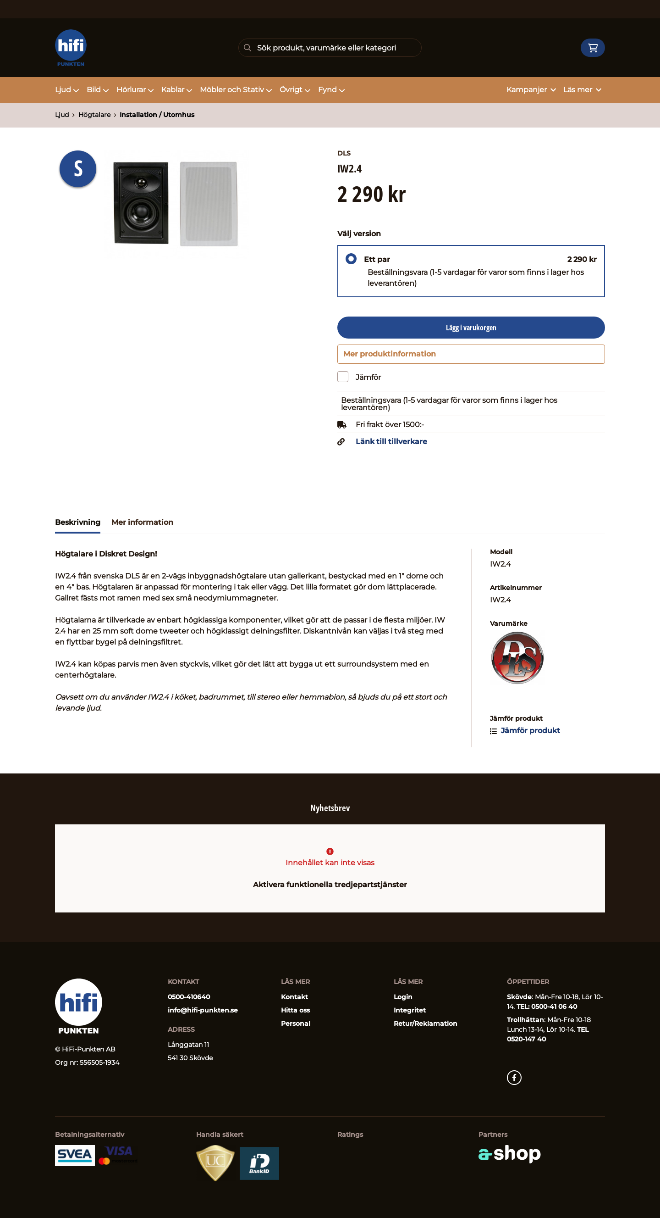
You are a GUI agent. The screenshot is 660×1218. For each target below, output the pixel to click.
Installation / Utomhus (157, 115)
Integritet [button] (410, 1010)
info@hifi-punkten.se (203, 1010)
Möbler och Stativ (236, 89)
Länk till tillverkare (391, 446)
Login (403, 997)
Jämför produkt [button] (525, 734)
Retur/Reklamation (425, 1023)
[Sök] (330, 48)
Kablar (176, 89)
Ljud (67, 89)
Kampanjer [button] (531, 89)
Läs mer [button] (582, 89)
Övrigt (295, 89)
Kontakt (294, 997)
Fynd (331, 89)
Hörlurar (135, 89)
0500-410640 (189, 997)
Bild (98, 89)
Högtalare (94, 115)
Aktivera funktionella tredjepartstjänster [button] (330, 884)
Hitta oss (295, 1010)
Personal (295, 1023)
